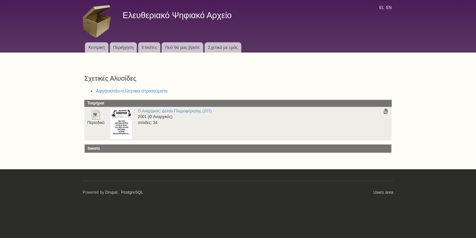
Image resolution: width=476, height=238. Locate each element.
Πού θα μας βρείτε (182, 47)
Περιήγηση (123, 47)
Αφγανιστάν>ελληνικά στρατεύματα (132, 91)
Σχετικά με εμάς (223, 47)
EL (381, 7)
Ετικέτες (149, 47)
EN (389, 7)
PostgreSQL (132, 192)
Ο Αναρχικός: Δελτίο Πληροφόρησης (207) (175, 111)
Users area (383, 192)
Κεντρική (96, 47)
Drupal (111, 192)
